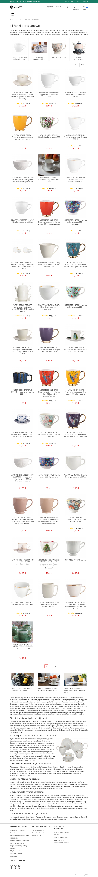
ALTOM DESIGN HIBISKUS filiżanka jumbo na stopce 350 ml (49, 137)
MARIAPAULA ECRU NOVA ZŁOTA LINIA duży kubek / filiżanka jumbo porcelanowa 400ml (75, 605)
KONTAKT (67, 1)
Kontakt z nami (14, 833)
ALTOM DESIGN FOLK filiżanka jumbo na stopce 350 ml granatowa (75, 222)
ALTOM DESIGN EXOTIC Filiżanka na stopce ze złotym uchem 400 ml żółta (22, 137)
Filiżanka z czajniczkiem (78, 58)
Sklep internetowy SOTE (81, 875)
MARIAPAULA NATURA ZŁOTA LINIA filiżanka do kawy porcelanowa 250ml (49, 307)
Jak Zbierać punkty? (59, 840)
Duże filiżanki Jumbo (59, 57)
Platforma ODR (36, 835)
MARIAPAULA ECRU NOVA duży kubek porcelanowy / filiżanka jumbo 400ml (49, 264)
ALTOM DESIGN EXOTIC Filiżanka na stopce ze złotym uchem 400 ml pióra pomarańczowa (49, 393)
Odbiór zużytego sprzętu (17, 843)
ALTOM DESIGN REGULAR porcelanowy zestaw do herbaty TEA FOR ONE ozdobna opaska (22, 308)
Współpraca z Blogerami (17, 851)
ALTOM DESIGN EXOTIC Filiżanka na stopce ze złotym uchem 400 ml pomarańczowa (49, 222)
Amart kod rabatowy (16, 853)
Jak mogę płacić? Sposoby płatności (61, 834)
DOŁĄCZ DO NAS (17, 861)
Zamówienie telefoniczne (17, 830)
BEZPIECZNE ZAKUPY (41, 827)
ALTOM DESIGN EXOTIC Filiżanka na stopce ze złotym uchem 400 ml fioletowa (49, 349)
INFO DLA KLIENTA (18, 827)
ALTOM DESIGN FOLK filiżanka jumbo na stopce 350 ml (75, 306)
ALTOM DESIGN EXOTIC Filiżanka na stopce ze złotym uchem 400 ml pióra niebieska (75, 264)
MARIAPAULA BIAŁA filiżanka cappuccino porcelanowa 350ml (48, 95)
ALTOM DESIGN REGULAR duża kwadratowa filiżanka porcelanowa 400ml (49, 604)
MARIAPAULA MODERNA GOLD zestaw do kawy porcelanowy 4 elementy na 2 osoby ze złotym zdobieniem (22, 265)
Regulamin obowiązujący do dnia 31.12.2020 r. (19, 837)
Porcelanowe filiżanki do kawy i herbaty (19, 58)
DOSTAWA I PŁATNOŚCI (59, 828)
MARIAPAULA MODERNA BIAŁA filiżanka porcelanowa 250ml (22, 221)
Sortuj (83, 65)
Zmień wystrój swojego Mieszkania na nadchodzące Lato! (74, 690)
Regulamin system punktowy (18, 846)
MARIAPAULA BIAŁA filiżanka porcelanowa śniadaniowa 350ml (75, 95)
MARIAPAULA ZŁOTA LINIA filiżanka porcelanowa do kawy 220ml (75, 137)
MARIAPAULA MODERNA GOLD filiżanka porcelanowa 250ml (22, 603)
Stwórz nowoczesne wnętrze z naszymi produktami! (22, 689)
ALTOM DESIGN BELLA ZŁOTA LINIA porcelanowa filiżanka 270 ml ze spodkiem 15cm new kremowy (22, 96)
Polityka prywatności (38, 830)
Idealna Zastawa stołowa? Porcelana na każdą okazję (47, 689)
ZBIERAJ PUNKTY (82, 1)
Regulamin (13, 856)
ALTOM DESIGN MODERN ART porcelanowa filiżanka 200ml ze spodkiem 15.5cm (22, 562)
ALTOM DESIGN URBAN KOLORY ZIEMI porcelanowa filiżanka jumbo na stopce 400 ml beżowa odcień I (49, 520)
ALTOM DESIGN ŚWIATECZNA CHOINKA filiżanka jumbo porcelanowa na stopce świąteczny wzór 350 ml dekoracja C (49, 564)
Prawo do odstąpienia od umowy (19, 840)
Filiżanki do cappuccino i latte (39, 58)
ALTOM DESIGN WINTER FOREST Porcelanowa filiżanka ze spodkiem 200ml (75, 349)
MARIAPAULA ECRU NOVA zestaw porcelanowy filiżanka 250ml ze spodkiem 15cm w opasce (22, 350)
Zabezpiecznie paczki (38, 833)
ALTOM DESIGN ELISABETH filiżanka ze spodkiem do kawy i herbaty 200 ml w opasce (22, 434)
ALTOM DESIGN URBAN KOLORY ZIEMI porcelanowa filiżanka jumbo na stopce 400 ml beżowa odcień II (22, 520)
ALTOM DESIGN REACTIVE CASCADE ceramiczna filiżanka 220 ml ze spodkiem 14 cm (22, 647)
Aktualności (13, 848)
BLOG (73, 1)
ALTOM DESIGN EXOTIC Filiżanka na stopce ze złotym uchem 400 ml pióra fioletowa (75, 434)
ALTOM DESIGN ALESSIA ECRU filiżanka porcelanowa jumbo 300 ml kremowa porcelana (22, 179)
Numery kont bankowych (61, 837)
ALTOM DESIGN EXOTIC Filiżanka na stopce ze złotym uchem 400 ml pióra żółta (75, 392)
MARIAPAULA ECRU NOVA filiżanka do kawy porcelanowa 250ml (49, 179)
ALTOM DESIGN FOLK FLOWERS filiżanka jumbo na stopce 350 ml (49, 434)
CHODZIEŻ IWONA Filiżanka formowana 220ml (75, 561)
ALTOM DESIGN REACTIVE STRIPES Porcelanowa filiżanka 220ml (22, 392)
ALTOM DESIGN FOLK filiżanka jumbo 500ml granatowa (49, 476)
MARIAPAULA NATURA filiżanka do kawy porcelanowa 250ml (75, 476)
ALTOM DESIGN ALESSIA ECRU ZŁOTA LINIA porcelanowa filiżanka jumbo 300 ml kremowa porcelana (22, 478)
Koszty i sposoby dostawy (61, 842)
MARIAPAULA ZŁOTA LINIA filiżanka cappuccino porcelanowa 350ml (75, 179)
